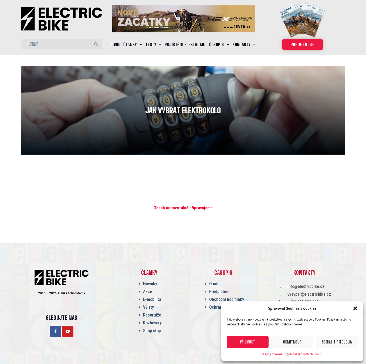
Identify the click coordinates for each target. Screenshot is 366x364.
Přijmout (247, 342)
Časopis (219, 44)
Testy (153, 44)
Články (133, 44)
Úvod (115, 44)
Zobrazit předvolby (337, 342)
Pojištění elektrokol (185, 44)
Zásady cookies (271, 354)
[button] (355, 308)
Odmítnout (292, 342)
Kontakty (244, 44)
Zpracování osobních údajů (303, 354)
